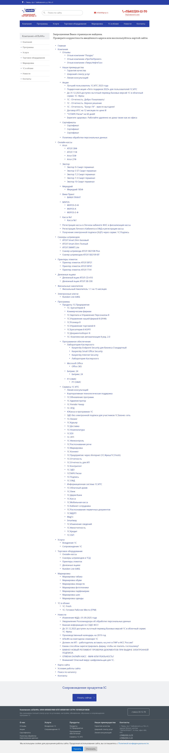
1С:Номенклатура (76, 429)
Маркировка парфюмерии (75, 591)
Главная (62, 45)
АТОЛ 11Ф (72, 152)
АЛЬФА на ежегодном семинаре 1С (80, 638)
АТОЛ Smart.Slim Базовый (75, 240)
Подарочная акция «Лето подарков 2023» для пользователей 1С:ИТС (102, 89)
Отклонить (91, 749)
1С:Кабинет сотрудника (79, 505)
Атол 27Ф (71, 159)
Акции (65, 82)
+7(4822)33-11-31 (126, 738)
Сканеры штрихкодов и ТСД (76, 557)
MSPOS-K (71, 208)
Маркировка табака (72, 576)
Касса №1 (67, 217)
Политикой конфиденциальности (133, 743)
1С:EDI (70, 433)
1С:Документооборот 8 (78, 333)
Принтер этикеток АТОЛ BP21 (77, 262)
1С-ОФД (71, 480)
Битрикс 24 (72, 371)
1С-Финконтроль (75, 440)
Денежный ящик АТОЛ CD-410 (77, 277)
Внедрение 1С (69, 542)
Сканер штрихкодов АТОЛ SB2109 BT (81, 254)
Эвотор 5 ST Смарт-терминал (81, 170)
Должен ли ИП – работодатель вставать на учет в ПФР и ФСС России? (97, 642)
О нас (22, 722)
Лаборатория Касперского (80, 344)
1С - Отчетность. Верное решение (84, 103)
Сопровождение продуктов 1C (84, 687)
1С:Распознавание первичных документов (88, 509)
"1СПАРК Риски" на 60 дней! (81, 114)
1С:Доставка (73, 426)
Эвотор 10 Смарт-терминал (80, 181)
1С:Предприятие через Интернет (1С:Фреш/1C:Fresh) (93, 455)
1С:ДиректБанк (74, 495)
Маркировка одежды (73, 598)
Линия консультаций (77, 77)
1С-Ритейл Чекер (75, 404)
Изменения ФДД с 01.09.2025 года (79, 617)
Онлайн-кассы (65, 142)
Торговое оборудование (34, 58)
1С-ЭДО (71, 469)
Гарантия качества (76, 70)
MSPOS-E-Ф (72, 212)
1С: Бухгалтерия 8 (76, 307)
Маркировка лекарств (73, 583)
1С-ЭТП (70, 437)
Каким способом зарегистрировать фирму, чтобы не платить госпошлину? (100, 646)
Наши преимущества (73, 67)
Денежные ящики (67, 274)
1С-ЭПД (70, 408)
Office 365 (77, 366)
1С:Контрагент (74, 466)
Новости (26, 73)
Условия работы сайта (69, 668)
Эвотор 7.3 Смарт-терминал (81, 178)
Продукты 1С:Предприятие (75, 304)
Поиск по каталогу (67, 672)
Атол (64, 145)
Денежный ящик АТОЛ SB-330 (77, 281)
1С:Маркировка (75, 447)
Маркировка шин (71, 594)
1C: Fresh (66, 606)
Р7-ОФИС (71, 379)
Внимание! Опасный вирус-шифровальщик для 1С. (88, 660)
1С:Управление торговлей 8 (81, 325)
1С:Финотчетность (76, 527)
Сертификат (73, 125)
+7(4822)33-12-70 (126, 735)
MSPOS (65, 202)
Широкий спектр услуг (78, 74)
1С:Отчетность (74, 458)
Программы (28, 47)
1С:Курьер (72, 422)
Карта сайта (64, 664)
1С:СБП (70, 535)
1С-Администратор (76, 400)
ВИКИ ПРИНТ (74, 197)
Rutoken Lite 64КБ (71, 296)
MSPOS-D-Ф (73, 205)
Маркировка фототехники (75, 587)
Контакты (27, 79)
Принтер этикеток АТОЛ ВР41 (77, 266)
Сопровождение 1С (72, 546)
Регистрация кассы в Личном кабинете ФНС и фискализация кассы (96, 225)
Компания (27, 42)
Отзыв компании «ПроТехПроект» (84, 59)
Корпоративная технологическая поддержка (89, 393)
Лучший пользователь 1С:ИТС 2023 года (87, 85)
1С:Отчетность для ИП (78, 462)
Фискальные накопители (70, 286)
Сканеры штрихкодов (69, 237)
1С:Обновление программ (80, 397)
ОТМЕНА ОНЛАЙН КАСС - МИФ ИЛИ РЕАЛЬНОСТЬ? (88, 656)
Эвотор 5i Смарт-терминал (80, 167)
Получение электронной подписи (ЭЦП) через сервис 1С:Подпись (95, 232)
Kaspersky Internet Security (85, 354)
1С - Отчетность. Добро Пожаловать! (86, 99)
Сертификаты (69, 122)
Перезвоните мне (132, 14)
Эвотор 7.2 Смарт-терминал (81, 174)
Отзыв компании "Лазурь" (80, 55)
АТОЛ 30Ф (72, 148)
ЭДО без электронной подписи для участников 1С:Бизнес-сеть (98, 415)
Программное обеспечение (76, 341)
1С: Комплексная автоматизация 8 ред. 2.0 (88, 336)
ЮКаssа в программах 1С (80, 411)
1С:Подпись (73, 476)
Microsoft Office (75, 363)
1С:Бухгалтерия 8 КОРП (79, 329)
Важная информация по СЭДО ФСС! (80, 624)
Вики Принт (68, 194)
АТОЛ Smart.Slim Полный (75, 243)
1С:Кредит (72, 531)
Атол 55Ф (71, 155)
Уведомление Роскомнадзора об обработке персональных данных (96, 621)
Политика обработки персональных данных (84, 137)
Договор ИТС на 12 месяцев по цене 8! (86, 110)
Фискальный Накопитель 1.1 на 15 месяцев (84, 289)
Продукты (75, 722)
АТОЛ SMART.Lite (70, 247)
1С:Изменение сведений (79, 524)
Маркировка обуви (72, 580)
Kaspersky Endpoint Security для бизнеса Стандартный (99, 347)
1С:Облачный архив (77, 487)
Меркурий (67, 186)
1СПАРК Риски (74, 473)
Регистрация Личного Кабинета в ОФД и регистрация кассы (93, 228)
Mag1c (70, 516)
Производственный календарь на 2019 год (84, 635)
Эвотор (66, 164)
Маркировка (28, 63)
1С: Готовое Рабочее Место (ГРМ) (79, 609)
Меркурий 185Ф (75, 189)
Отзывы (66, 52)
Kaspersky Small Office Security (87, 351)
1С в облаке (28, 68)
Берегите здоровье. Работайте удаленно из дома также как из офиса (102, 117)
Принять (77, 749)
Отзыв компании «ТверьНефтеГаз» (84, 62)
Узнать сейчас (84, 697)
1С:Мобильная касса (77, 502)
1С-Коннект (72, 451)
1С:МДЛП (71, 513)
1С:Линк (71, 491)
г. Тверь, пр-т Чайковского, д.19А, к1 (37, 2)
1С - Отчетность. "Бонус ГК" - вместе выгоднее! (91, 106)
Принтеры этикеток (67, 259)
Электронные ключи (68, 293)
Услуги (26, 52)
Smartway (72, 520)
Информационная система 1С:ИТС (84, 484)
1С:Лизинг (72, 418)
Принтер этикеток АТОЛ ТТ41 (77, 269)
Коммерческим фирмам (79, 311)
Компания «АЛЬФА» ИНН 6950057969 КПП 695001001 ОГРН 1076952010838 (54, 709)
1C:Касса (71, 498)
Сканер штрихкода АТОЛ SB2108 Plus (81, 251)
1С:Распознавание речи (79, 444)
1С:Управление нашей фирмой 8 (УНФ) (86, 318)
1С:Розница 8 (73, 322)
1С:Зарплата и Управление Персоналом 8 (88, 315)
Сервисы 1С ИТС (70, 386)
